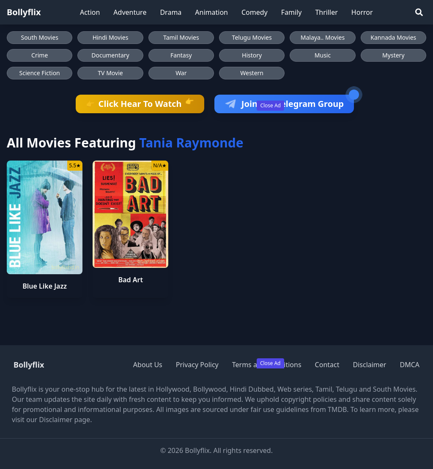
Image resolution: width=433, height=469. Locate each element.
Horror (362, 12)
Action (90, 12)
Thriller (326, 12)
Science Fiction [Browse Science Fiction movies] (39, 73)
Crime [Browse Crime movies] (39, 55)
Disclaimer (369, 364)
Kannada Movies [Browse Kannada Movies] (393, 37)
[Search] (419, 12)
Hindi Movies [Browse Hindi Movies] (111, 37)
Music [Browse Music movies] (323, 55)
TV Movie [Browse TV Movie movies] (110, 73)
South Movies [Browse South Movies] (39, 37)
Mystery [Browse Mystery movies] (393, 55)
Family (291, 12)
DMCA (409, 364)
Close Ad (270, 105)
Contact (327, 364)
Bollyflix (24, 12)
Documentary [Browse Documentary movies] (110, 55)
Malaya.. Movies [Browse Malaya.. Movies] (323, 37)
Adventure (129, 12)
